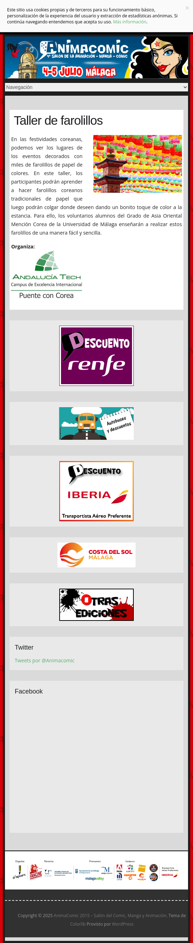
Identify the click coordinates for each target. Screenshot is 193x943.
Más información (130, 22)
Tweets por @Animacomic (45, 660)
